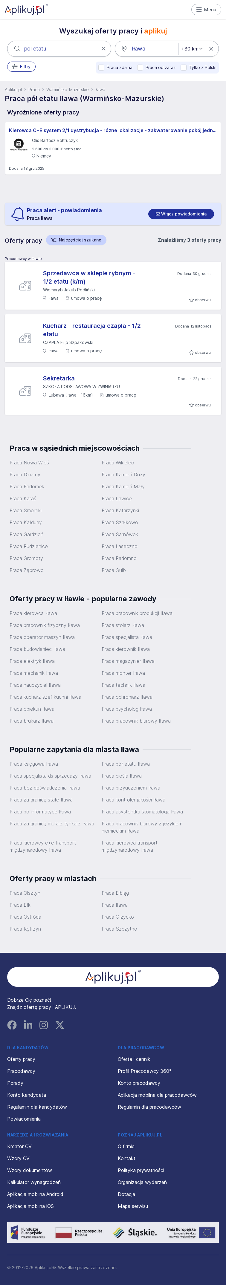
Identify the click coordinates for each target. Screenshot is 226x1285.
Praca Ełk (20, 905)
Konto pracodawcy (139, 1083)
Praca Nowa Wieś (29, 463)
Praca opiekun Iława (32, 709)
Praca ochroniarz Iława (127, 697)
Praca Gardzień (26, 534)
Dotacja (126, 1194)
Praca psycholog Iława (127, 709)
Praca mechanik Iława (34, 673)
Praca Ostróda (25, 917)
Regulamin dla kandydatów (37, 1107)
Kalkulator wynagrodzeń (34, 1182)
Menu (206, 10)
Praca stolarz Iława (123, 625)
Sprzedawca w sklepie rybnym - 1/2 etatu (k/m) (89, 277)
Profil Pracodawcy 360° (144, 1071)
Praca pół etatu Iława (126, 764)
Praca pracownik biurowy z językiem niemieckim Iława (142, 827)
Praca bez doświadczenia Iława (45, 788)
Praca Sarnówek (120, 534)
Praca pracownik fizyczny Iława (45, 625)
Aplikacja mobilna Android (35, 1194)
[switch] (181, 214)
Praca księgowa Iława (34, 764)
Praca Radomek (27, 486)
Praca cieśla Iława (122, 776)
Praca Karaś (23, 498)
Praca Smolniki (26, 510)
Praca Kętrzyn (25, 929)
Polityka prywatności (141, 1170)
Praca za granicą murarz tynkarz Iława (52, 824)
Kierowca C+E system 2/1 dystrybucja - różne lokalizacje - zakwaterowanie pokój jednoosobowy (113, 130)
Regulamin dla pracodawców (149, 1107)
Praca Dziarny (25, 475)
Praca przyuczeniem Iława (131, 788)
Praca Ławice (117, 498)
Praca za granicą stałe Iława (41, 800)
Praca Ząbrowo (27, 570)
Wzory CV (18, 1158)
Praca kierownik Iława (126, 649)
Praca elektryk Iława (32, 661)
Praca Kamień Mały (123, 486)
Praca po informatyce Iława (40, 812)
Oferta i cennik (134, 1059)
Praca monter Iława (123, 673)
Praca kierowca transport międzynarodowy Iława (130, 846)
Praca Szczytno (119, 929)
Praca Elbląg (115, 893)
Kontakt (126, 1158)
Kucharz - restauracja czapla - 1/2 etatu (92, 330)
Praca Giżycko (118, 917)
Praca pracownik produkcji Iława (137, 613)
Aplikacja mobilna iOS (30, 1206)
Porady (15, 1083)
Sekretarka (59, 378)
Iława (100, 89)
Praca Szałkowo (120, 522)
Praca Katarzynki (120, 510)
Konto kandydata (26, 1095)
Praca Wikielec (118, 463)
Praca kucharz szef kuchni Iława (45, 697)
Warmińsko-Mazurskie (67, 89)
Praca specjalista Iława (127, 637)
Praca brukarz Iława (32, 721)
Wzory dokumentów (29, 1170)
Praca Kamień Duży (123, 475)
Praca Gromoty (26, 558)
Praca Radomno (119, 558)
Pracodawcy (21, 1071)
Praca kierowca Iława (33, 613)
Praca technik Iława (123, 685)
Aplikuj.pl (13, 89)
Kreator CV (19, 1146)
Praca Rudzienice (29, 546)
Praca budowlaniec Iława (37, 649)
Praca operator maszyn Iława (42, 637)
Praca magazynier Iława (128, 661)
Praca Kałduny (26, 522)
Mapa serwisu (133, 1206)
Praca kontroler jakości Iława (133, 800)
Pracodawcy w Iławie (23, 258)
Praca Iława (115, 905)
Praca (34, 89)
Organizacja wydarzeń (142, 1182)
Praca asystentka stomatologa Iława (142, 812)
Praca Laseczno (120, 546)
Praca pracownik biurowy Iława (136, 721)
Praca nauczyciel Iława (35, 685)
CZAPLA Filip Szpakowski (68, 342)
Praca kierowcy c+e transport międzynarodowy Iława (43, 846)
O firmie (126, 1146)
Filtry (21, 66)
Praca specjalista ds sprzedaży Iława (50, 776)
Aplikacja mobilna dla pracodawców (157, 1095)
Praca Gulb (114, 570)
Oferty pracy (21, 1059)
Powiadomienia (24, 1119)
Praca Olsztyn (25, 893)
